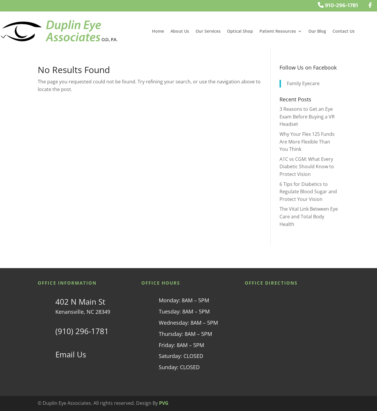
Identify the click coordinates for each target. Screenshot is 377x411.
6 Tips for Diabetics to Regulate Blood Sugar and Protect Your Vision (308, 191)
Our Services (208, 31)
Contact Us (344, 31)
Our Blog (317, 31)
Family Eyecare (303, 83)
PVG (163, 403)
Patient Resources (277, 31)
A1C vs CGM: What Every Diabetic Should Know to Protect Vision (307, 166)
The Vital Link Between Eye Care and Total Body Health (309, 216)
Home (158, 31)
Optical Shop (240, 31)
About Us (180, 31)
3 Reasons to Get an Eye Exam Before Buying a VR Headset (307, 116)
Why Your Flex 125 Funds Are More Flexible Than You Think (307, 141)
